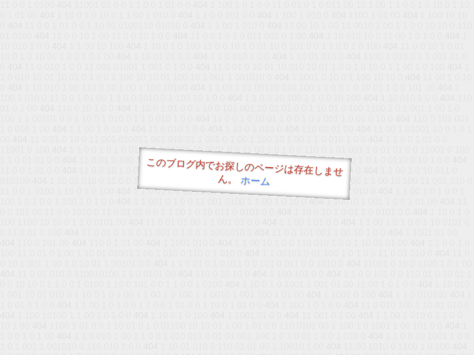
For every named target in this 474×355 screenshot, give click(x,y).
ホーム (255, 181)
